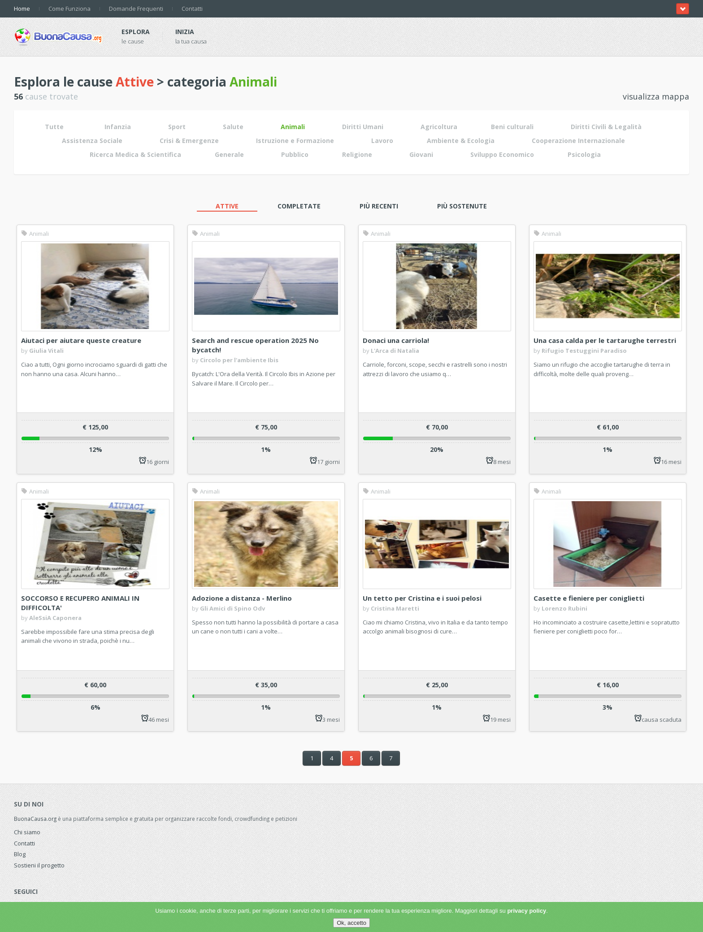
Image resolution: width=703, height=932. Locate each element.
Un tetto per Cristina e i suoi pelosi (422, 598)
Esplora (136, 31)
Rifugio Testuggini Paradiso (584, 351)
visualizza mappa (656, 96)
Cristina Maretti (395, 608)
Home (22, 8)
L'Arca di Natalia (395, 351)
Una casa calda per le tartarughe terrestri (605, 340)
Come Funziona (69, 8)
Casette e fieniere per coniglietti (589, 598)
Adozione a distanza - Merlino (242, 598)
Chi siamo (27, 832)
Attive (227, 206)
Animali (35, 234)
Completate (299, 206)
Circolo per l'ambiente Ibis (239, 360)
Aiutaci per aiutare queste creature (81, 340)
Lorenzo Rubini (564, 608)
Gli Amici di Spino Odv (232, 608)
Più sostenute (462, 206)
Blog (20, 854)
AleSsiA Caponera (55, 618)
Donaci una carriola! (396, 340)
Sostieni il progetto (39, 865)
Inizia (184, 31)
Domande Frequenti (136, 8)
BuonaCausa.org (35, 818)
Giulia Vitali (46, 351)
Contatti (192, 8)
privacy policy (526, 910)
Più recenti (379, 206)
